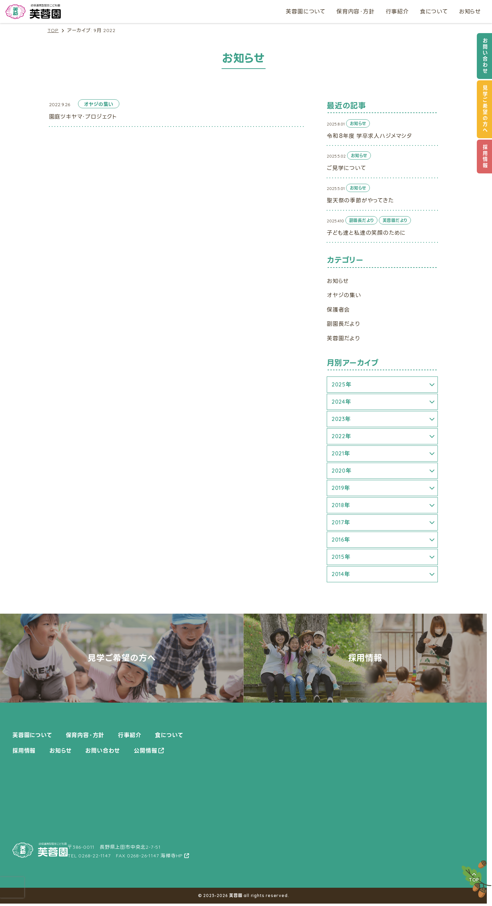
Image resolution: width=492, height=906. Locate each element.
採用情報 (485, 156)
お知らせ (470, 11)
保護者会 (338, 309)
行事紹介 (397, 11)
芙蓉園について (305, 11)
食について (434, 11)
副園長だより (343, 323)
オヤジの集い (344, 295)
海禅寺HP (171, 856)
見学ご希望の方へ (485, 109)
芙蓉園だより (343, 338)
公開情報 (145, 750)
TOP (53, 30)
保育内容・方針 (355, 11)
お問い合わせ (485, 56)
